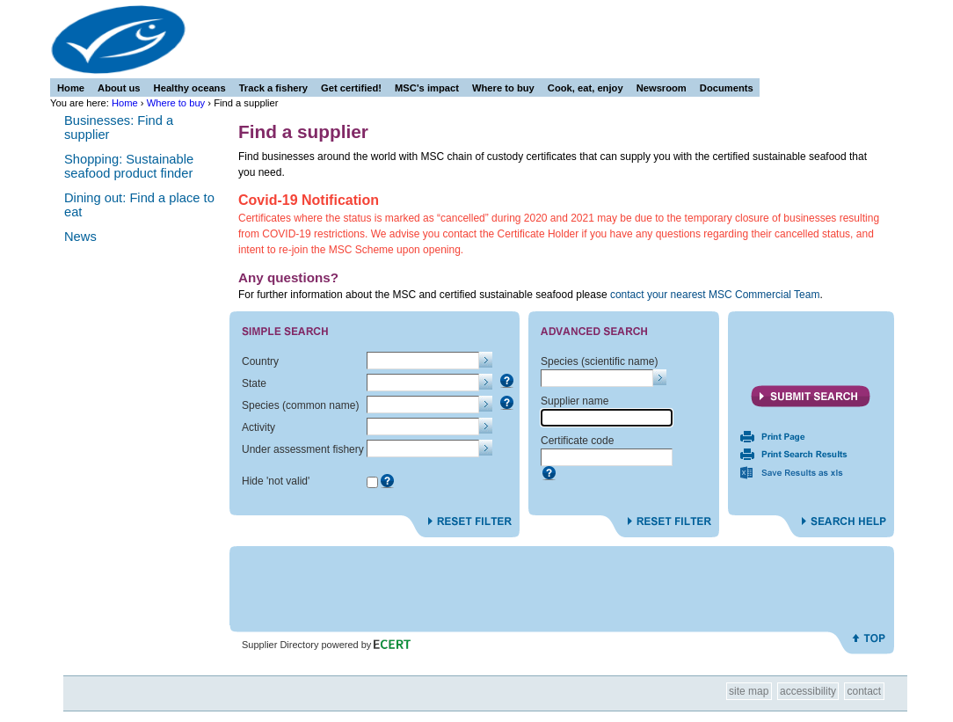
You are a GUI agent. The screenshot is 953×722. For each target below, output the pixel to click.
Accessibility (808, 691)
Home (125, 103)
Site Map (748, 691)
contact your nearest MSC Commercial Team (715, 294)
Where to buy (176, 103)
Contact (865, 691)
